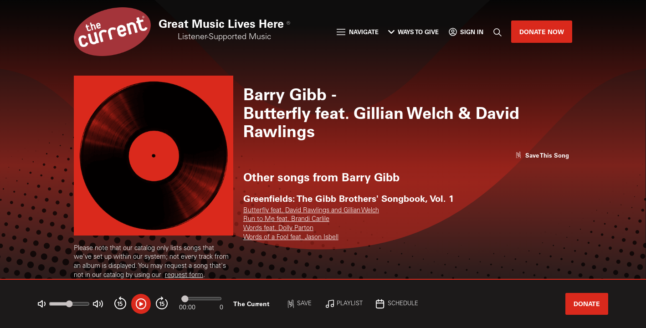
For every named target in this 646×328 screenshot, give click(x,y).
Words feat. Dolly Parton (278, 229)
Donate (587, 303)
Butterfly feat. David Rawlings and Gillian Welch (311, 211)
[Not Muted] (42, 304)
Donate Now (541, 31)
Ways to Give (413, 32)
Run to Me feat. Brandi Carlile (286, 219)
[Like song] (542, 155)
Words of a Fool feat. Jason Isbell (290, 238)
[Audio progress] (201, 298)
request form (184, 275)
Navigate (357, 32)
